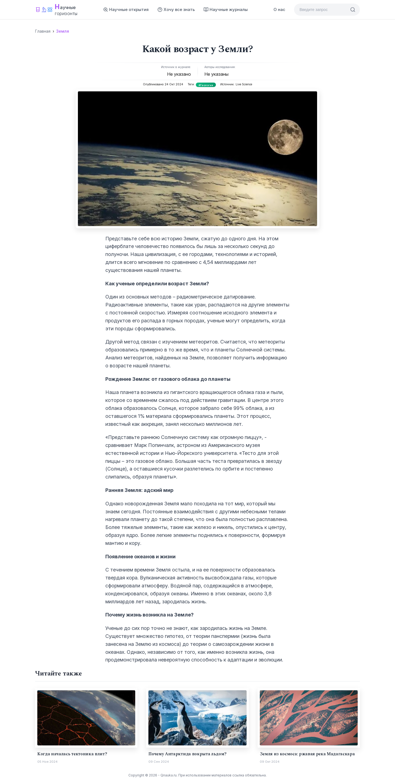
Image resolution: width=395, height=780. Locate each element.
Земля (62, 31)
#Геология (206, 85)
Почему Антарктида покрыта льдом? (187, 754)
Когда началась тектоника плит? (72, 754)
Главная (42, 31)
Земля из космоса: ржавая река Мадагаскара (307, 754)
